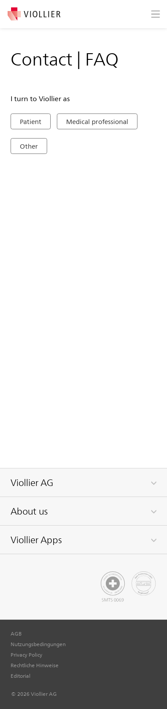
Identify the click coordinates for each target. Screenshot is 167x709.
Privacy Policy (26, 654)
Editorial (20, 675)
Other (29, 146)
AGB (16, 633)
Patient (30, 121)
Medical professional (97, 121)
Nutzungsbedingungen (38, 643)
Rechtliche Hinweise (35, 665)
